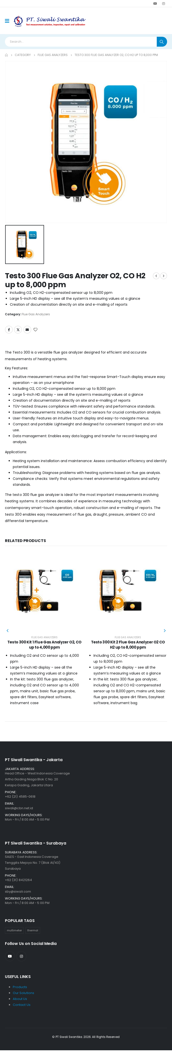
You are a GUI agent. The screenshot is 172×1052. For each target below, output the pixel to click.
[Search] (162, 42)
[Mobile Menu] (9, 21)
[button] (7, 631)
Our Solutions (23, 994)
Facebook (9, 330)
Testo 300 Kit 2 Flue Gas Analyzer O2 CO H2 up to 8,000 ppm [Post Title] (128, 644)
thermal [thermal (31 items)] (32, 932)
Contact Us (22, 1006)
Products (20, 988)
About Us (20, 1000)
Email (27, 330)
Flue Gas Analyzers (36, 314)
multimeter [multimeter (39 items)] (14, 932)
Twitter (18, 330)
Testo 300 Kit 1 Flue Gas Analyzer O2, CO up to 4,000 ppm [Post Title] (44, 644)
